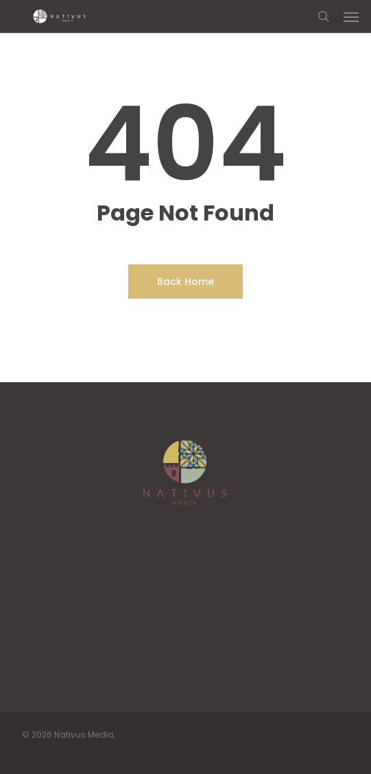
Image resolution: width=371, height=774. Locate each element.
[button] (351, 16)
